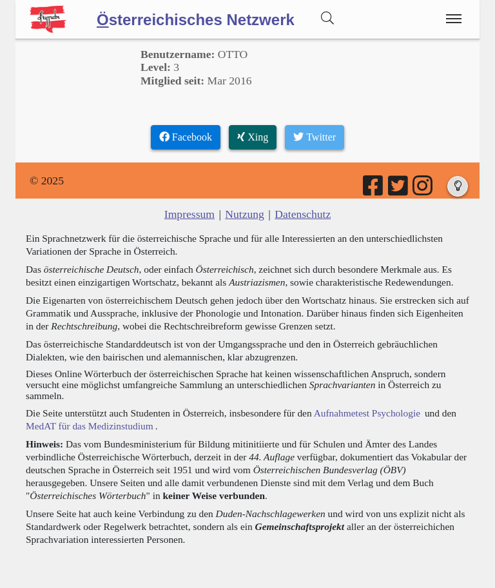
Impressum (189, 214)
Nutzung (244, 214)
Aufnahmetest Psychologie (367, 412)
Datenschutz (303, 214)
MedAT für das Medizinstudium (89, 425)
